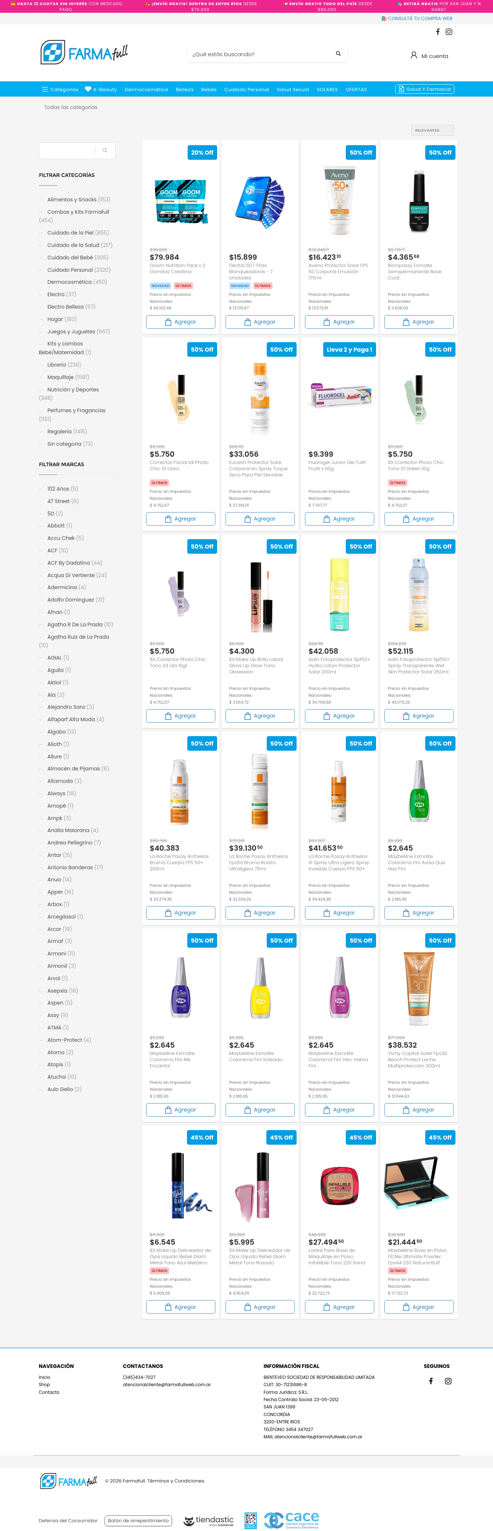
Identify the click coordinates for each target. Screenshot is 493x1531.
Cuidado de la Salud (79, 245)
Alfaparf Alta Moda (75, 719)
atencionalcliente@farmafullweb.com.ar (167, 1384)
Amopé (60, 805)
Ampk (58, 818)
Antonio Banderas (74, 867)
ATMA (57, 1027)
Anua (59, 879)
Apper (60, 892)
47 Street (62, 501)
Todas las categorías (71, 107)
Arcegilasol (64, 916)
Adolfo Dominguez (75, 599)
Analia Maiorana (72, 830)
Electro (61, 294)
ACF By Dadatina (74, 563)
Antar (59, 855)
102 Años (62, 488)
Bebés (209, 89)
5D (54, 513)
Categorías (65, 89)
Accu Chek (65, 538)
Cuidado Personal (247, 89)
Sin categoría (69, 444)
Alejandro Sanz (70, 707)
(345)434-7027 (139, 1377)
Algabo (61, 731)
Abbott (59, 525)
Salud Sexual (293, 89)
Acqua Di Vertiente (76, 575)
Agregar (180, 321)
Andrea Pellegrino (73, 842)
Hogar (61, 319)
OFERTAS (356, 89)
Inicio (45, 1377)
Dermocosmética (146, 89)
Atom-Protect (68, 1040)
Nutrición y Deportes (69, 394)
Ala (55, 695)
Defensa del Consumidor (68, 1520)
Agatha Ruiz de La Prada (74, 641)
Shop (44, 1384)
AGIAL (58, 657)
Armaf (59, 941)
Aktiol (57, 682)
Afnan (58, 612)
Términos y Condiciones (175, 1480)
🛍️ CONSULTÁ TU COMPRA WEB (417, 18)
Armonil (61, 966)
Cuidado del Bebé (77, 257)
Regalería (66, 431)
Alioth (58, 744)
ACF (57, 550)
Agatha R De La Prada (80, 624)
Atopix (58, 1064)
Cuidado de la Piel (77, 232)
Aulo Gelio (64, 1089)
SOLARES (327, 89)
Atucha (61, 1076)
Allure (58, 756)
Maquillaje (68, 377)
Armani (60, 953)
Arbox (58, 904)
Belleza (185, 89)
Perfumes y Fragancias (72, 415)
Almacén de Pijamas (77, 768)
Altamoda (64, 781)
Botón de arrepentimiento (138, 1520)
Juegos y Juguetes (78, 331)
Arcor (59, 929)
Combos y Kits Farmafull (74, 216)
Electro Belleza (71, 306)
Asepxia (62, 990)
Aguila (58, 670)
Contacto (49, 1392)
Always (61, 793)
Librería (63, 364)
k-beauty (105, 89)
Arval (57, 978)
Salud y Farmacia (429, 89)
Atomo (60, 1052)
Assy (57, 1015)
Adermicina (66, 587)
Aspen (59, 1002)
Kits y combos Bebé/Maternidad (65, 348)
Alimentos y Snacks (78, 199)
